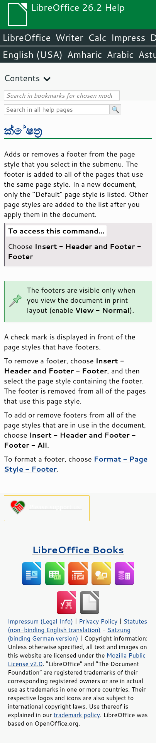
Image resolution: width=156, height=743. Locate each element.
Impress (128, 37)
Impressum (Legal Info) (40, 621)
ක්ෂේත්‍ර (23, 130)
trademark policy (77, 715)
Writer (69, 37)
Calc (97, 37)
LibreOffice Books (78, 549)
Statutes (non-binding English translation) (77, 625)
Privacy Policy (98, 621)
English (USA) (32, 54)
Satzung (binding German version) (69, 633)
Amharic (84, 54)
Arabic (120, 54)
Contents (22, 78)
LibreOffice (26, 37)
